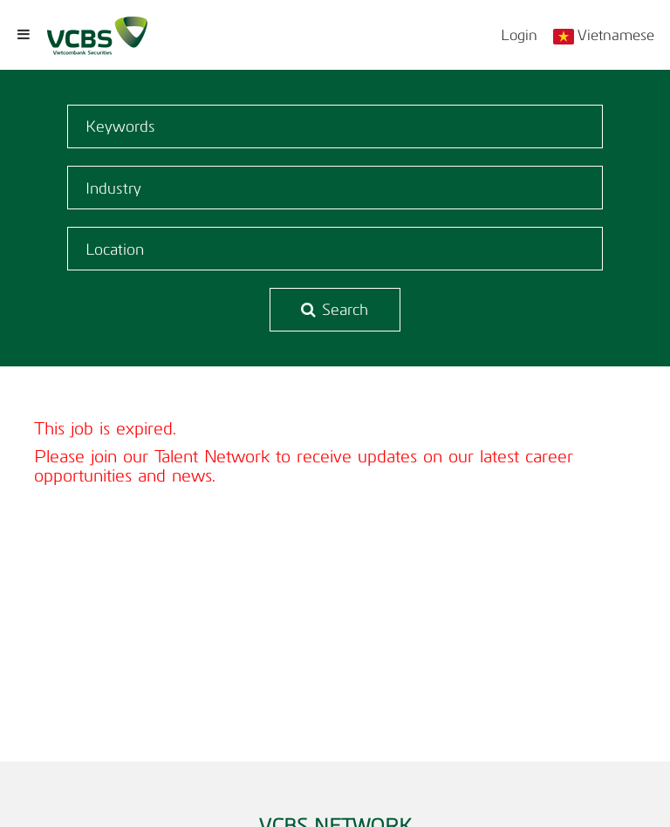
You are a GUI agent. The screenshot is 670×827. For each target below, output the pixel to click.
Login (519, 35)
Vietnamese (616, 35)
